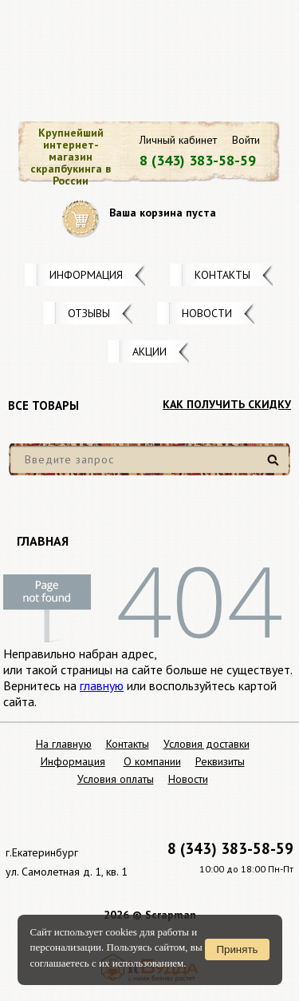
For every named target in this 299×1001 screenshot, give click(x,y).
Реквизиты (220, 761)
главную (102, 685)
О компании (152, 761)
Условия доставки (206, 743)
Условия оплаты (115, 779)
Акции (149, 351)
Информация (86, 275)
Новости (207, 313)
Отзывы (89, 313)
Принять (237, 949)
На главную (64, 743)
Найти (275, 466)
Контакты (222, 275)
